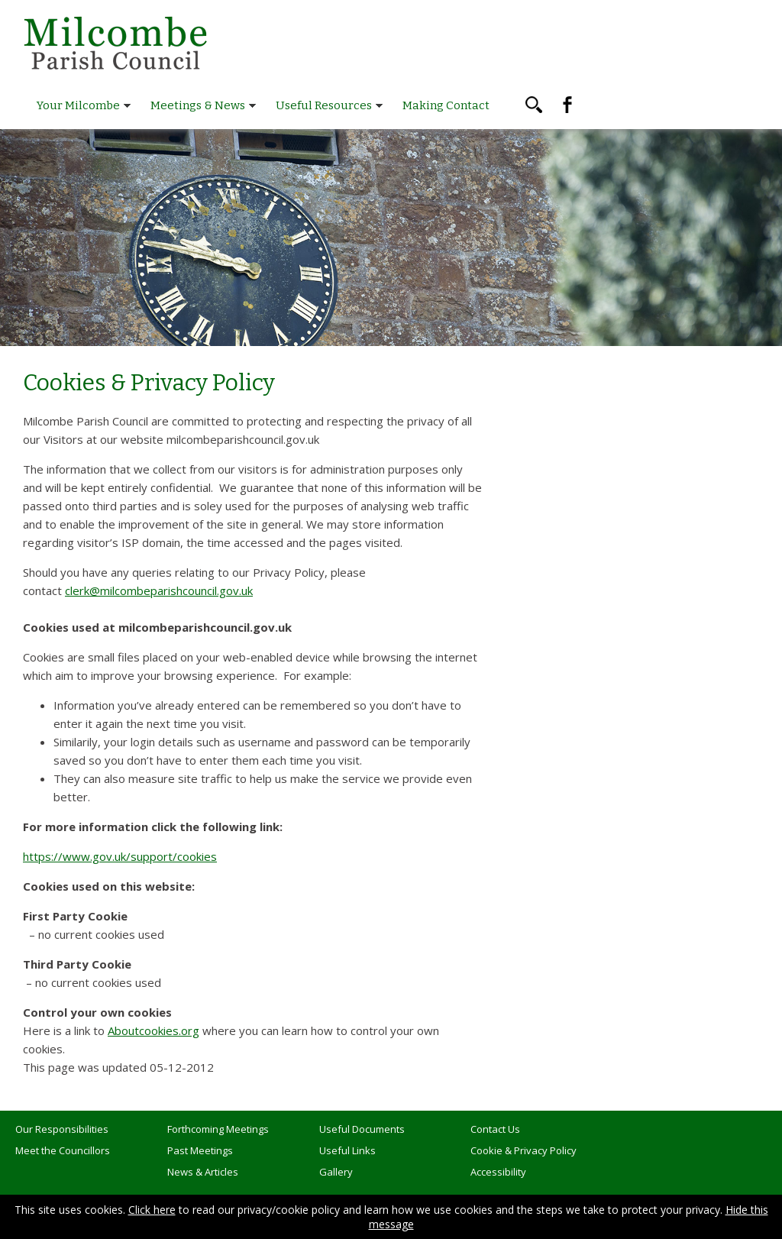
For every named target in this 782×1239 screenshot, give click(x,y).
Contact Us (495, 1129)
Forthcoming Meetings (218, 1129)
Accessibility (498, 1172)
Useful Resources (324, 105)
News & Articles (202, 1172)
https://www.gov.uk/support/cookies (120, 856)
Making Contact (446, 105)
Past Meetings (200, 1150)
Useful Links (347, 1150)
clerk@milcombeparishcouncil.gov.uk (159, 590)
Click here (152, 1209)
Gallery (336, 1172)
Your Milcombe (78, 105)
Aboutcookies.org (153, 1030)
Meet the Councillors (62, 1150)
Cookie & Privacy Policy (523, 1150)
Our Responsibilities (61, 1129)
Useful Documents (362, 1129)
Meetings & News (197, 105)
